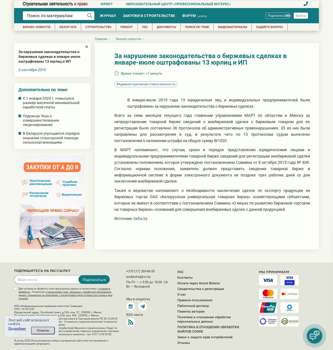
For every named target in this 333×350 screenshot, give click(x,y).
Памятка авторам (191, 311)
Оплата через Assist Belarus (198, 283)
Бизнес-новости (36, 27)
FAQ (180, 272)
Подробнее (17, 329)
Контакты (185, 278)
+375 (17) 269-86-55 (140, 271)
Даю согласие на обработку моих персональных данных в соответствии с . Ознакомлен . (65, 293)
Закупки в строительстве (149, 15)
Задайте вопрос (269, 27)
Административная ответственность (146, 84)
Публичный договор (193, 306)
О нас (181, 294)
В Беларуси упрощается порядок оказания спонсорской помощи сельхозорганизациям (51, 137)
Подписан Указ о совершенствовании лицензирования (41, 120)
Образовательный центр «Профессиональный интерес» (178, 4)
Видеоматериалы (232, 27)
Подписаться (94, 279)
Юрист (107, 4)
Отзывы (183, 343)
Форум (194, 15)
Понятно (43, 330)
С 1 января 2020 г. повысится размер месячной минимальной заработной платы (51, 102)
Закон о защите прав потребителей (205, 337)
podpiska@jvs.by (138, 277)
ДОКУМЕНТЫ (166, 27)
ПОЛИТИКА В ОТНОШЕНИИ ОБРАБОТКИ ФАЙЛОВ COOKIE (208, 329)
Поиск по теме (197, 27)
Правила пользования (194, 300)
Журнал (108, 15)
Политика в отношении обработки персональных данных (204, 319)
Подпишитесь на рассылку (42, 271)
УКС (145, 27)
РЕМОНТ (126, 27)
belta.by (141, 218)
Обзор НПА (68, 27)
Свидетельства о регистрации (200, 289)
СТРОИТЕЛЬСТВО (98, 27)
